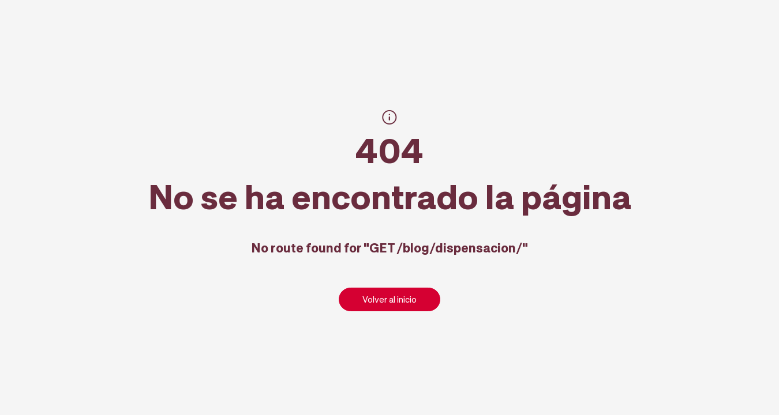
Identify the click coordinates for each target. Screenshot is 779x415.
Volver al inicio (389, 299)
